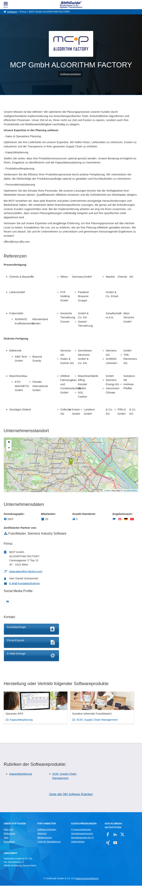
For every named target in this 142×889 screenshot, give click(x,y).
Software (12, 11)
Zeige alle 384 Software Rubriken (71, 797)
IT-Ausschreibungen (81, 833)
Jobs (6, 841)
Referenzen (9, 837)
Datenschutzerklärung (86, 881)
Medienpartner (44, 841)
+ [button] (9, 442)
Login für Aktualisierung (49, 845)
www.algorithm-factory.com (25, 571)
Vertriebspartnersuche (82, 837)
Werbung (41, 837)
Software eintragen (46, 833)
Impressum (9, 845)
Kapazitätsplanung (21, 723)
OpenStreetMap (130, 490)
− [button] (9, 448)
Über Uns (8, 833)
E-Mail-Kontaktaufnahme (24, 583)
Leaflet (107, 490)
